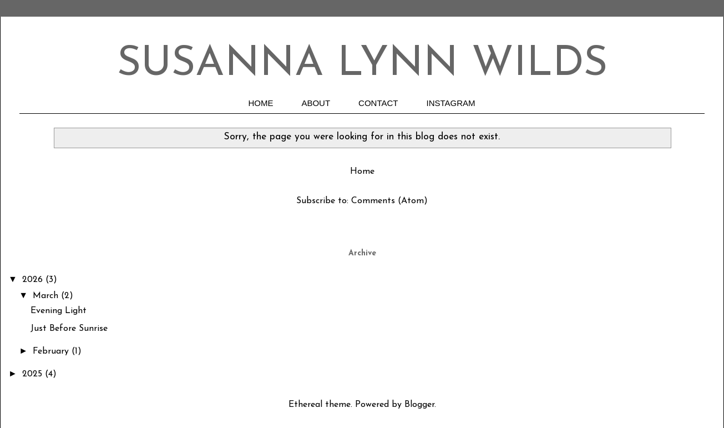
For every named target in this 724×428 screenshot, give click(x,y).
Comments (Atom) (389, 201)
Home (362, 171)
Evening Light (59, 310)
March (47, 295)
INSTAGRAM (451, 103)
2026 (33, 279)
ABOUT (315, 103)
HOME (260, 103)
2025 (33, 374)
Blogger (419, 404)
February (52, 351)
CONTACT (378, 103)
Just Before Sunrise (69, 328)
